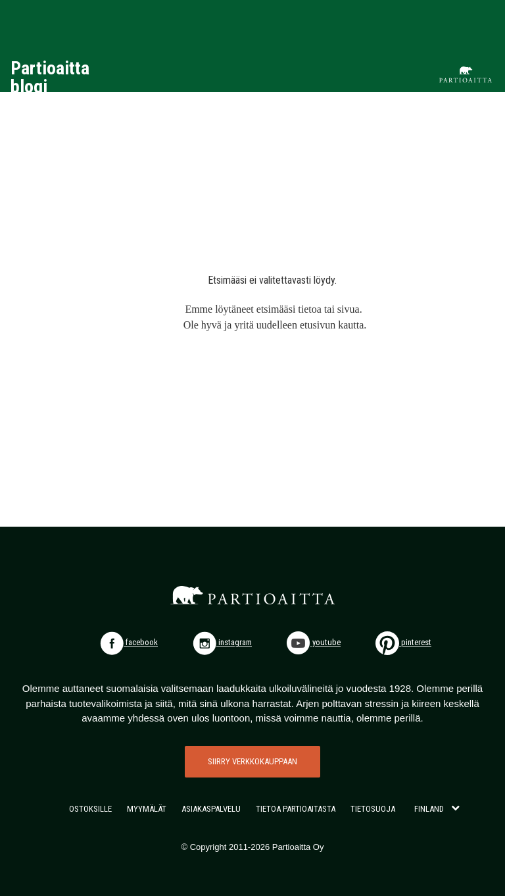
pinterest (403, 642)
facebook (129, 642)
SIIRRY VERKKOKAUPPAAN (252, 761)
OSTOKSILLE (90, 809)
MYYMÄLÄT (146, 809)
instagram (222, 642)
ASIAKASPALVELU (211, 809)
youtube (314, 642)
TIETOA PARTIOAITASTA (295, 809)
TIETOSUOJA (372, 809)
